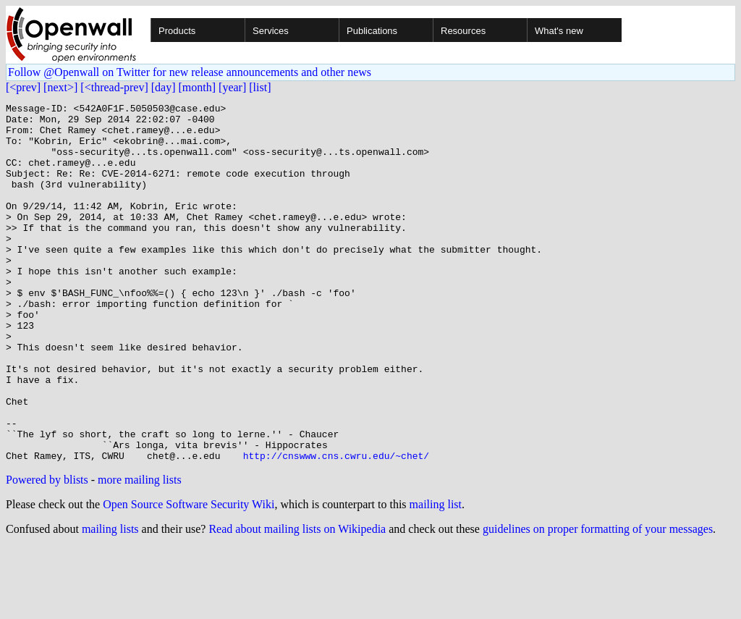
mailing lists (110, 600)
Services (271, 30)
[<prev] (23, 87)
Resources (463, 30)
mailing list (436, 576)
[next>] (60, 87)
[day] (163, 87)
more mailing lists (140, 551)
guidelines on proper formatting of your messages (598, 600)
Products (176, 30)
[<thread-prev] (114, 87)
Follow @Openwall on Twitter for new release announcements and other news (189, 72)
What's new (559, 30)
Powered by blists (47, 551)
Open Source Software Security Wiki (188, 576)
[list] (260, 87)
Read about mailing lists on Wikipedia (297, 600)
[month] (197, 87)
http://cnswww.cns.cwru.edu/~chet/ (336, 527)
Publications (372, 30)
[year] (232, 87)
